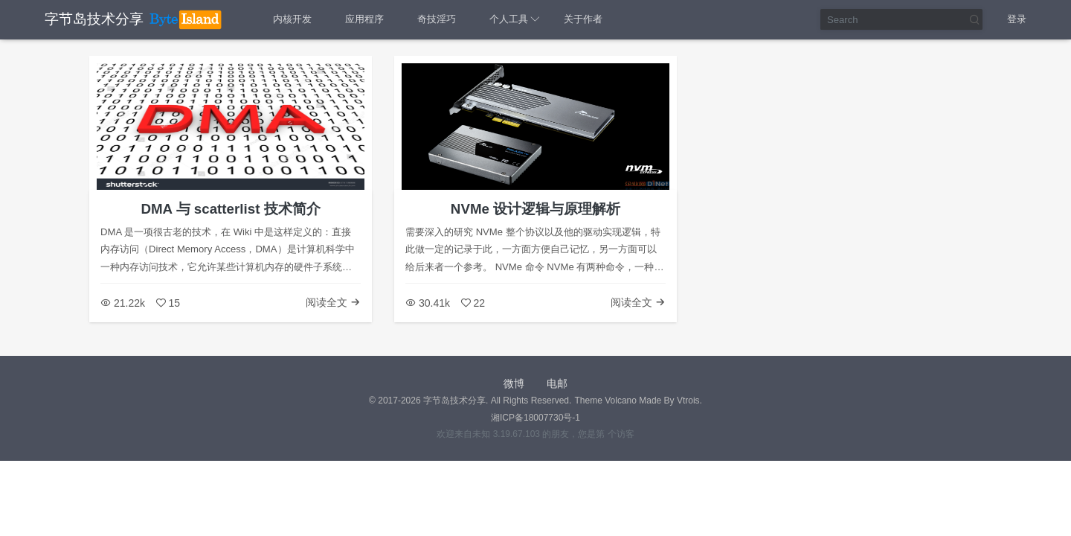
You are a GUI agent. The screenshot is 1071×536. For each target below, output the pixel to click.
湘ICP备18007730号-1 (535, 417)
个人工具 (508, 19)
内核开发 (292, 19)
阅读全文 (333, 302)
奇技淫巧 (436, 19)
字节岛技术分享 (94, 19)
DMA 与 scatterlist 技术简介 (230, 209)
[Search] (901, 19)
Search (973, 19)
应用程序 (364, 19)
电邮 (557, 383)
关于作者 (583, 19)
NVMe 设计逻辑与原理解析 (535, 209)
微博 (514, 383)
